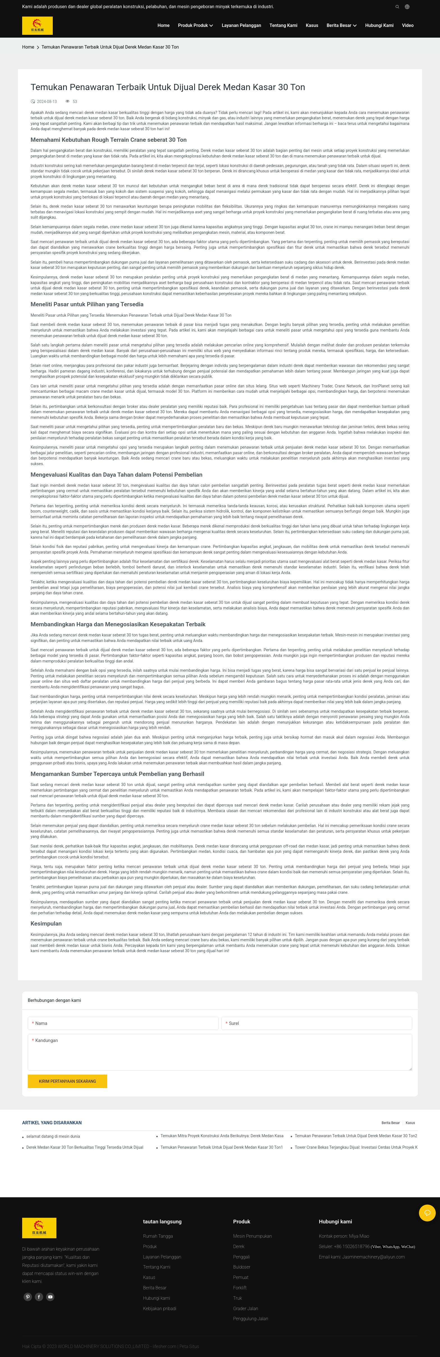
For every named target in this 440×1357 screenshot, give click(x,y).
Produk (150, 1246)
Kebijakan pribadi (159, 1308)
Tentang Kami (156, 1267)
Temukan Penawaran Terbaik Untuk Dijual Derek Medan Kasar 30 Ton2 (356, 1136)
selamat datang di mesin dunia (53, 1136)
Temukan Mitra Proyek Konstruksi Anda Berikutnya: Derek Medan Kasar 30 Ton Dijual (222, 1136)
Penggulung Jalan (250, 1318)
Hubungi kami (156, 1298)
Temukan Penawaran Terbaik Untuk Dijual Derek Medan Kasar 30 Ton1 (222, 1147)
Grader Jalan (245, 1308)
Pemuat (240, 1277)
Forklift (240, 1287)
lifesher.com (165, 1346)
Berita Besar (391, 1123)
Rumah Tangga (158, 1236)
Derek (238, 1246)
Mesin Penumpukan (252, 1236)
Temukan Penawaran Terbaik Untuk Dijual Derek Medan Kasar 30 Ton (110, 47)
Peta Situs (189, 1346)
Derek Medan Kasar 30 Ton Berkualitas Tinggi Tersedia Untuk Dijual (84, 1147)
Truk (237, 1298)
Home (28, 47)
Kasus (410, 1123)
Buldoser (241, 1267)
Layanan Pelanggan (162, 1257)
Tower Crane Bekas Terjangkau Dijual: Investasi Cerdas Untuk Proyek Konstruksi (356, 1147)
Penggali (241, 1257)
